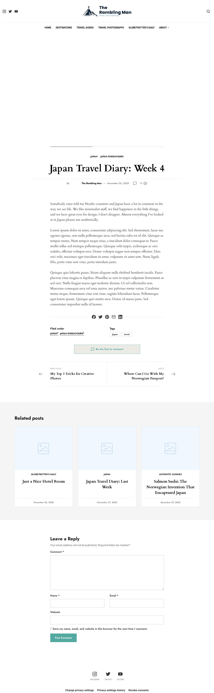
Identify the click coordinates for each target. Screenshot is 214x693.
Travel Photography (111, 27)
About (163, 27)
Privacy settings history (111, 690)
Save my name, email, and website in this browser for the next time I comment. (100, 629)
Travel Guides (85, 27)
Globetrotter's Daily (43, 474)
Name (55, 595)
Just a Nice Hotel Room (43, 481)
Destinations (64, 27)
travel (127, 334)
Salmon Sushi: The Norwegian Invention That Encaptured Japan (170, 487)
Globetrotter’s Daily (142, 27)
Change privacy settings (79, 690)
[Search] (208, 11)
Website (55, 612)
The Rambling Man (91, 183)
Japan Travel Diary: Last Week (107, 484)
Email (114, 595)
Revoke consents (138, 690)
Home (48, 27)
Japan (94, 156)
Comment (57, 552)
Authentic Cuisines (170, 474)
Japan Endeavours (111, 156)
